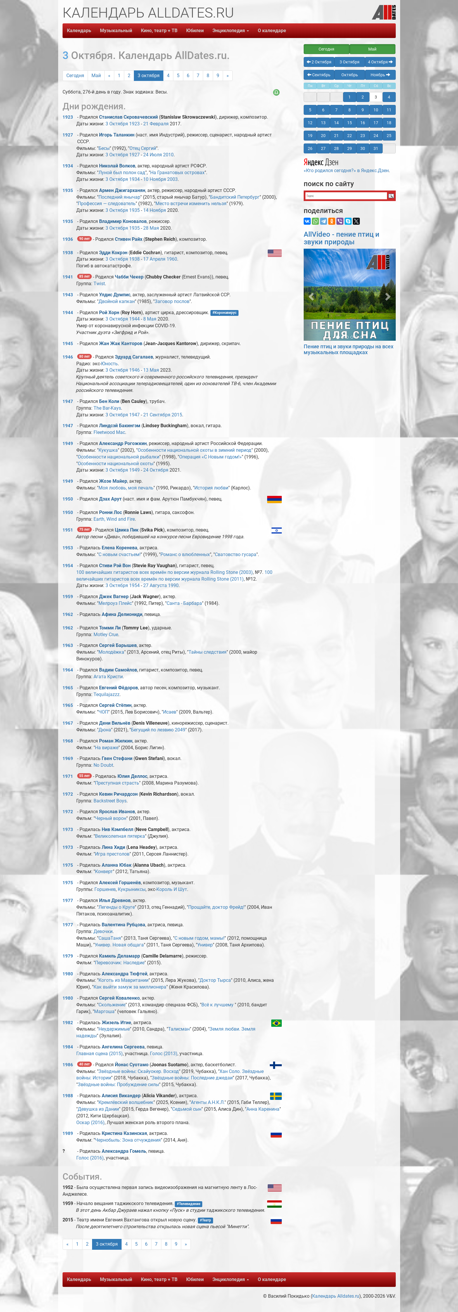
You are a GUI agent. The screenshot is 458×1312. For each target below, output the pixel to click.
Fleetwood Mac (109, 432)
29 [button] (349, 148)
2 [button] (363, 97)
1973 (68, 829)
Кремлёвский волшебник (125, 1102)
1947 (68, 401)
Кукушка (108, 450)
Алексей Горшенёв (120, 882)
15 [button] (349, 122)
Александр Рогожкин (123, 443)
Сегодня (75, 75)
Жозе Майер (113, 481)
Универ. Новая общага (119, 945)
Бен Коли (109, 401)
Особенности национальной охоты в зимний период (194, 450)
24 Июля (152, 154)
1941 (68, 277)
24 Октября (155, 470)
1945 (68, 343)
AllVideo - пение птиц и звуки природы (341, 238)
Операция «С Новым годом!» (210, 457)
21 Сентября (156, 415)
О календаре (272, 30)
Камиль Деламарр (119, 956)
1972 (68, 794)
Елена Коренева (119, 548)
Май (96, 75)
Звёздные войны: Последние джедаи (192, 1078)
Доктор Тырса (215, 980)
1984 (68, 1047)
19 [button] (310, 135)
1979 (68, 956)
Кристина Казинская (124, 1133)
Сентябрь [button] (319, 74)
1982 (68, 1022)
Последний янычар (119, 197)
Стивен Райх (128, 239)
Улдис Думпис (114, 294)
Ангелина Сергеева (123, 1047)
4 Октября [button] (380, 62)
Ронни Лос (110, 512)
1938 (68, 252)
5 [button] (310, 110)
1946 (68, 357)
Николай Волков (117, 166)
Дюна (104, 730)
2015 (177, 415)
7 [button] (336, 110)
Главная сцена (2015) (99, 1053)
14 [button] (336, 122)
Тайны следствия (208, 652)
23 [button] (362, 135)
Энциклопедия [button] (230, 30)
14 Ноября (154, 210)
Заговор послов (172, 301)
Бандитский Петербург (235, 197)
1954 (68, 565)
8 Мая (149, 319)
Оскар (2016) (90, 1122)
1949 (68, 443)
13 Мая (151, 370)
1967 (68, 723)
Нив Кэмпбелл (117, 829)
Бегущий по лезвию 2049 (158, 730)
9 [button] (363, 110)
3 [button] (376, 97)
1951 (68, 530)
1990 (173, 585)
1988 (68, 1095)
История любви (211, 488)
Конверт (104, 871)
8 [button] (349, 110)
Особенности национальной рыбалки (118, 457)
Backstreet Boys (110, 801)
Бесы (104, 148)
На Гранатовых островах (177, 172)
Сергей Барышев (118, 645)
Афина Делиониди (122, 614)
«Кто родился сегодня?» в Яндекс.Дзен (346, 164)
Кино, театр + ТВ (159, 30)
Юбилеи (195, 30)
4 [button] (389, 97)
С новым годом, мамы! (199, 938)
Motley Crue (106, 634)
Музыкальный (116, 30)
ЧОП (103, 712)
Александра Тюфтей (124, 974)
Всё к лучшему (218, 1005)
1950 (68, 499)
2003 (172, 179)
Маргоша (104, 1011)
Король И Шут (171, 889)
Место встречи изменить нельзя (191, 203)
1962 (68, 614)
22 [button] (349, 135)
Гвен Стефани (117, 758)
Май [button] (372, 49)
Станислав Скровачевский (128, 117)
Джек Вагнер (114, 596)
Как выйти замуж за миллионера (130, 987)
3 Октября (117, 124)
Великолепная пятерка (120, 836)
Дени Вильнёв (114, 723)
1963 (68, 645)
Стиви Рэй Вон (115, 565)
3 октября (149, 75)
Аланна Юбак (117, 865)
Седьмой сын (186, 1109)
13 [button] (323, 122)
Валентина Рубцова (123, 924)
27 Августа (155, 585)
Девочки (103, 931)
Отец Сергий (142, 148)
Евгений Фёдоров (118, 687)
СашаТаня (109, 938)
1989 (68, 1133)
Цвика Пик (127, 530)
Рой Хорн (109, 312)
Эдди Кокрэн (113, 252)
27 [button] (323, 148)
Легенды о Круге (116, 907)
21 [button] (336, 135)
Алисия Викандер (121, 1095)
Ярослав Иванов (117, 811)
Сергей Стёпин (115, 705)
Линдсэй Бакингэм (119, 425)
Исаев (169, 712)
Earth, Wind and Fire (114, 519)
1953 (68, 548)
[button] (310, 295)
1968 (68, 741)
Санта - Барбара (184, 603)
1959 (68, 596)
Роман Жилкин (115, 741)
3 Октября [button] (350, 62)
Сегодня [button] (326, 49)
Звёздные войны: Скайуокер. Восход (138, 1071)
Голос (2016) (90, 1158)
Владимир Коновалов (123, 221)
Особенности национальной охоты (115, 463)
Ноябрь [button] (380, 74)
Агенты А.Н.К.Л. (207, 1102)
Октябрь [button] (349, 74)
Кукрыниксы (132, 889)
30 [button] (362, 148)
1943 (68, 294)
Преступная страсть (117, 783)
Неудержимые (114, 1029)
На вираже (106, 747)
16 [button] (362, 122)
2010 (168, 154)
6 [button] (323, 110)
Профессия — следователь (107, 203)
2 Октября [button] (319, 62)
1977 (68, 900)
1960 (172, 259)
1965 (68, 687)
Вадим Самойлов (118, 670)
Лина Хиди (113, 847)
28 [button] (336, 148)
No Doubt (103, 765)
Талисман (179, 1029)
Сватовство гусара (235, 554)
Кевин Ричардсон (118, 794)
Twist (99, 283)
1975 (68, 865)
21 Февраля (156, 124)
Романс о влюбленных (185, 554)
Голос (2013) (163, 1053)
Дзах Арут (110, 499)
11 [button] (389, 110)
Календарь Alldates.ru (335, 1296)
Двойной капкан (116, 301)
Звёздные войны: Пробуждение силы (118, 1084)
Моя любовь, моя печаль (125, 488)
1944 (68, 312)
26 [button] (310, 148)
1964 (68, 670)
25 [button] (389, 135)
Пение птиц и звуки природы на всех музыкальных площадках (348, 349)
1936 (68, 239)
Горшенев (105, 889)
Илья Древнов (115, 900)
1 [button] (349, 97)
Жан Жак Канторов (120, 343)
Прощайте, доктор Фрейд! (216, 907)
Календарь (79, 30)
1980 (68, 974)
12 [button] (310, 122)
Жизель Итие (116, 1022)
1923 (68, 117)
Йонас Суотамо (131, 1064)
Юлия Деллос (132, 776)
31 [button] (376, 148)
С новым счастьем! (119, 554)
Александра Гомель (124, 1151)
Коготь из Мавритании (123, 980)
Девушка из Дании (98, 1109)
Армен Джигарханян (122, 190)
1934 (68, 166)
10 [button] (376, 110)
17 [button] (376, 122)
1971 (68, 776)
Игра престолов (112, 854)
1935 (68, 190)
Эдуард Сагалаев (134, 357)
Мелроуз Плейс (115, 603)
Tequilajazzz (107, 694)
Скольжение (111, 1005)
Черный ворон (110, 818)
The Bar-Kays (107, 408)
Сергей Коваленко (119, 998)
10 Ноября (154, 179)
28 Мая (151, 228)
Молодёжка (111, 652)
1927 (68, 135)
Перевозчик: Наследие (119, 962)
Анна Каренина (262, 1109)
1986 (68, 1064)
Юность (109, 363)
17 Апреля (154, 259)
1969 (68, 758)
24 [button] (376, 135)
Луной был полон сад (121, 172)
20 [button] (323, 135)
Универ (205, 945)
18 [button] (389, 122)
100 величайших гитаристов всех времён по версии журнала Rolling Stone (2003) (164, 572)
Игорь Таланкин (116, 135)
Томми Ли (110, 628)
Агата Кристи (108, 676)
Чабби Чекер (129, 277)
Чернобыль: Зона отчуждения (128, 1140)
